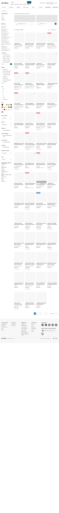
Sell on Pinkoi (13, 324)
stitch (2, 168)
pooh (2, 179)
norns (26, 186)
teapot (2, 173)
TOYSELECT (16, 206)
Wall (2, 328)
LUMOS (26, 245)
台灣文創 (24, 4)
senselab (15, 66)
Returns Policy (23, 331)
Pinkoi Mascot (33, 328)
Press (32, 325)
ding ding (12, 4)
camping (3, 170)
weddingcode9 (18, 166)
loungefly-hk (49, 146)
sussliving (49, 126)
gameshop (27, 66)
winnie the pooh (4, 171)
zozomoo (49, 245)
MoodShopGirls (39, 206)
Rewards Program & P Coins (25, 334)
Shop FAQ (13, 325)
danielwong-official (50, 265)
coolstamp (38, 146)
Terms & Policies (24, 328)
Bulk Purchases (24, 325)
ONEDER (16, 146)
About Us (32, 324)
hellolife (15, 285)
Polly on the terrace (28, 285)
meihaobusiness (19, 46)
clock (2, 178)
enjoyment (49, 66)
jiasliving (28, 206)
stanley (21, 4)
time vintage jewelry (17, 245)
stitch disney (3, 167)
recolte (15, 126)
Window (2, 18)
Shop (2, 17)
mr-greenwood (52, 166)
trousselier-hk (27, 126)
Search (29, 2)
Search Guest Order (24, 332)
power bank (3, 176)
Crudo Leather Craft (53, 46)
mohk (37, 86)
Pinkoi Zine (3, 20)
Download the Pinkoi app (48, 330)
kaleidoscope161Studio (29, 265)
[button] (11, 64)
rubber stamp (16, 4)
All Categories (4, 10)
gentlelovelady (39, 265)
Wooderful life (49, 86)
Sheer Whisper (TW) (18, 265)
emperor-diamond (39, 106)
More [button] (2, 83)
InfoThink (38, 166)
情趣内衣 (28, 4)
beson (26, 166)
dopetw (26, 106)
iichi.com (32, 331)
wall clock (3, 181)
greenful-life (16, 186)
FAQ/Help (23, 324)
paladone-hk (38, 245)
